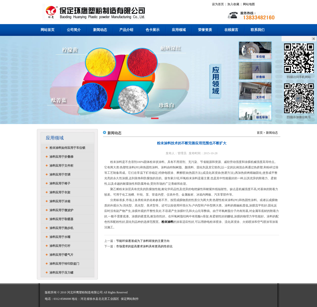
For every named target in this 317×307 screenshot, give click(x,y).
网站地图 (249, 4)
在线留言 (231, 30)
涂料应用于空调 (60, 174)
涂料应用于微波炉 (61, 210)
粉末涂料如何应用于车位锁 (67, 148)
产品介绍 (126, 30)
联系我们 (257, 30)
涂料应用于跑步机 (61, 228)
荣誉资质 (205, 30)
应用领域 (179, 30)
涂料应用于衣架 (60, 192)
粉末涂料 (167, 222)
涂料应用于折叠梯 (61, 156)
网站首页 (47, 30)
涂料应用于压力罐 (61, 272)
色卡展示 (152, 30)
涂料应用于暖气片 (61, 254)
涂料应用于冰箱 (60, 201)
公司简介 (74, 30)
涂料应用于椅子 (60, 183)
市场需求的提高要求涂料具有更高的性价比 (144, 246)
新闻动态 (100, 30)
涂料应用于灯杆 (60, 246)
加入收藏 (233, 4)
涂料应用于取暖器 (61, 219)
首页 (260, 132)
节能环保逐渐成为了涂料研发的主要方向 (143, 241)
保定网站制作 (130, 299)
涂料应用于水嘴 (60, 237)
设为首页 (218, 4)
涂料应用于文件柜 (61, 165)
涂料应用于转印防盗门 (64, 263)
